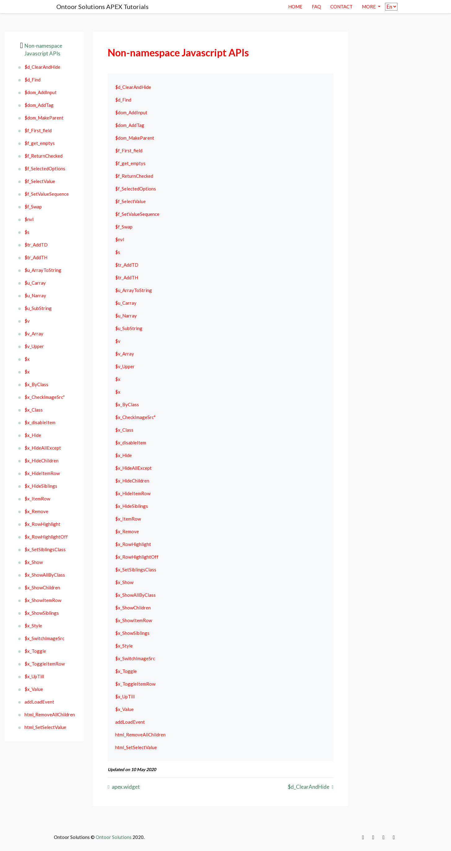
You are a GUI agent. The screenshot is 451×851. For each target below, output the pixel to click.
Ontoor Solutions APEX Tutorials (102, 6)
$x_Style (33, 625)
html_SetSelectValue (45, 727)
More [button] (369, 6)
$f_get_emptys (39, 143)
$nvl (28, 219)
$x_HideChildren (41, 460)
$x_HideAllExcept (42, 448)
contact (341, 6)
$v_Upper (34, 346)
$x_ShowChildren (42, 587)
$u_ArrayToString (42, 270)
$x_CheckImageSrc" (44, 397)
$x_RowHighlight (42, 524)
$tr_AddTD (36, 244)
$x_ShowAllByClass (44, 575)
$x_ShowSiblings (41, 613)
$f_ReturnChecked (43, 156)
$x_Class (33, 409)
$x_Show (33, 562)
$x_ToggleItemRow (44, 663)
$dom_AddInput (40, 92)
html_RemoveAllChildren (49, 714)
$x (27, 359)
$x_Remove (36, 511)
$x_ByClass (36, 384)
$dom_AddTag (39, 105)
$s (26, 232)
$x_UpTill (34, 676)
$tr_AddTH (35, 257)
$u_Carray (35, 283)
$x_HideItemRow (42, 473)
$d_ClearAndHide (42, 67)
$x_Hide (32, 435)
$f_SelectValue (39, 181)
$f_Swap (33, 206)
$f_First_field (38, 130)
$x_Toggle (35, 651)
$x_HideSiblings (40, 486)
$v (27, 321)
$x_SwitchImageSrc (44, 638)
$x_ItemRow (37, 498)
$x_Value (33, 689)
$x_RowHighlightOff (46, 536)
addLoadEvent (39, 702)
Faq (316, 6)
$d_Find (32, 79)
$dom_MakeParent (43, 117)
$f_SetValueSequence (46, 194)
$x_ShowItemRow (42, 600)
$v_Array (33, 333)
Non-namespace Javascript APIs (43, 49)
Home (295, 6)
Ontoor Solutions (114, 837)
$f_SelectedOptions (44, 168)
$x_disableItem (39, 422)
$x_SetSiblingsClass (45, 549)
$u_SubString (38, 308)
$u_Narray (35, 295)
